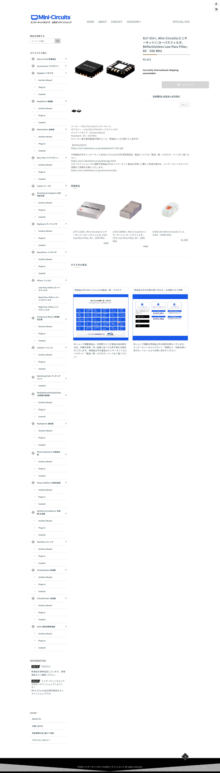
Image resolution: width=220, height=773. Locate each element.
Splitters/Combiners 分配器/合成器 (48, 512)
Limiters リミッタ (45, 347)
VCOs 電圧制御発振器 (46, 626)
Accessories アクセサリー (48, 66)
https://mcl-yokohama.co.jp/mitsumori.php (94, 170)
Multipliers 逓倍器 (45, 423)
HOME (90, 21)
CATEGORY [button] (134, 21)
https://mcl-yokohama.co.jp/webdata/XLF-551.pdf (97, 148)
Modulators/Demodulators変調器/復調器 (49, 393)
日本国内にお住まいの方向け (166, 96)
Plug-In (41, 87)
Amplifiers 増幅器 (45, 101)
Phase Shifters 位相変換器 (48, 483)
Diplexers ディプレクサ (47, 224)
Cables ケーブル (44, 186)
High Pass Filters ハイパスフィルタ (48, 308)
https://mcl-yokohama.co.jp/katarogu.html (93, 160)
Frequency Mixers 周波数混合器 (48, 318)
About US (36, 719)
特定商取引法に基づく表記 (43, 733)
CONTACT (116, 21)
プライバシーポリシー (41, 740)
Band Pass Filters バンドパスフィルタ (48, 298)
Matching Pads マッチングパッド (48, 377)
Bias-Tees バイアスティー (48, 157)
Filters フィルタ (44, 280)
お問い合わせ (37, 726)
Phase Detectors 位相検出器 (48, 453)
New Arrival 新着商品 (46, 59)
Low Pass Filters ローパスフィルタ (49, 288)
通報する (184, 104)
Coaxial (42, 94)
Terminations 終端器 (46, 570)
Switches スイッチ (45, 542)
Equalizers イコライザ (47, 252)
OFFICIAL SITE (181, 21)
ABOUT (102, 21)
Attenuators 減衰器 (45, 129)
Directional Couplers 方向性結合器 (49, 194)
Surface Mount (45, 80)
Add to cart (187, 85)
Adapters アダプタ (45, 73)
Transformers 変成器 (46, 598)
